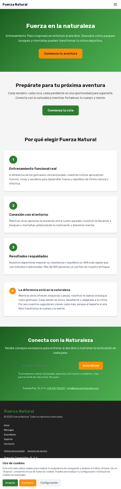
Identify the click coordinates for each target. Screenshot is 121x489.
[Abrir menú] (115, 4)
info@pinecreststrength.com (83, 388)
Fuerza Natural (15, 4)
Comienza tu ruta (60, 110)
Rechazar (28, 482)
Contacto (9, 444)
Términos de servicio (37, 451)
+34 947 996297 (56, 388)
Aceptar (10, 482)
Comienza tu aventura (60, 53)
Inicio (6, 425)
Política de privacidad (14, 451)
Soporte (8, 439)
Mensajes (9, 430)
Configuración (49, 482)
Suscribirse (10, 434)
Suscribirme (91, 365)
